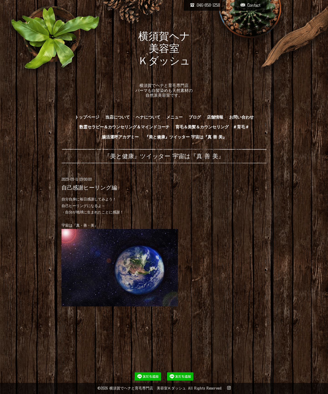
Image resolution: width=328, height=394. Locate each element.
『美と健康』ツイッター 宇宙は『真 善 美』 (186, 137)
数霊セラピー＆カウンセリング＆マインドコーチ (124, 127)
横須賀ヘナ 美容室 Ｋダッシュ (164, 54)
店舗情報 (215, 117)
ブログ (195, 117)
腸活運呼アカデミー (120, 137)
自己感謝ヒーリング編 (89, 187)
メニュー (174, 117)
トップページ (87, 117)
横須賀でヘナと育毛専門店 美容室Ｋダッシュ (147, 388)
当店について (117, 117)
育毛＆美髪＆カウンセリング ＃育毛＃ (212, 127)
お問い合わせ (241, 117)
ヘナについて (148, 117)
